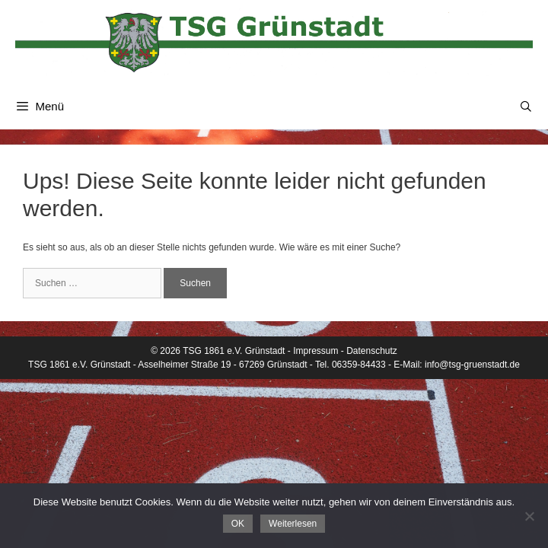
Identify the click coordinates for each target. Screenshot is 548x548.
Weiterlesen (293, 523)
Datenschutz (371, 351)
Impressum (315, 351)
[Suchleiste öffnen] (526, 106)
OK (237, 523)
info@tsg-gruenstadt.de (472, 364)
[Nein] (529, 516)
